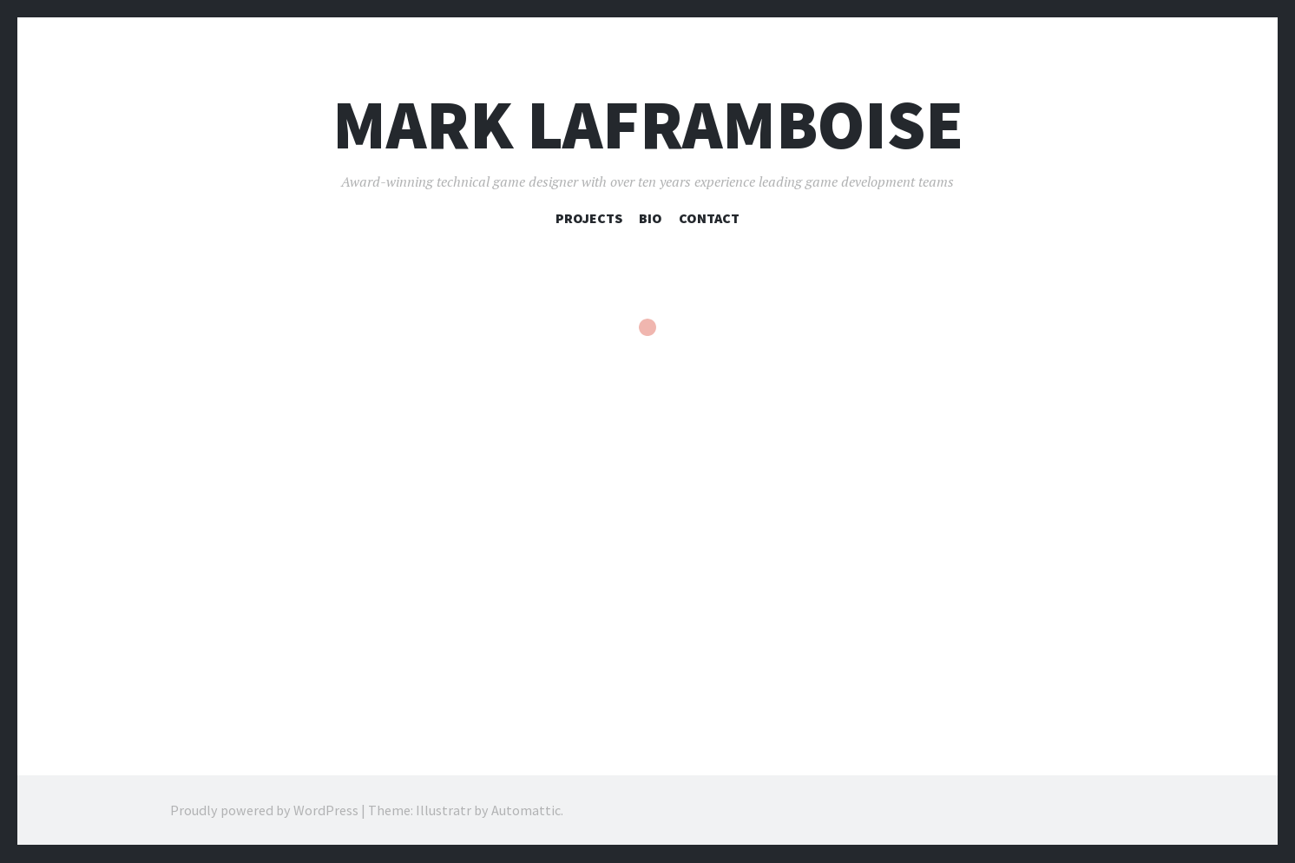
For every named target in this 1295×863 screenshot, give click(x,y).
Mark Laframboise (647, 124)
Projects (588, 218)
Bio (650, 218)
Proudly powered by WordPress (264, 811)
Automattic (526, 811)
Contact (709, 218)
